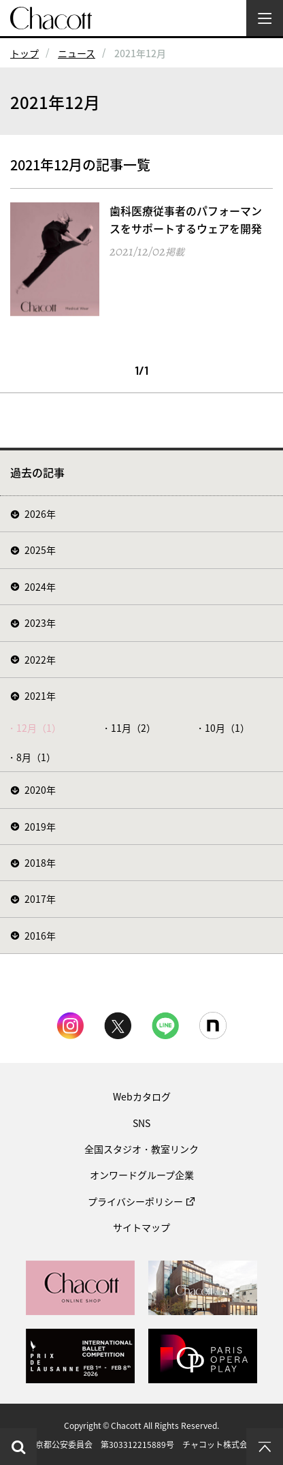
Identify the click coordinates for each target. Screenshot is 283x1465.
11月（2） (133, 728)
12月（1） (38, 728)
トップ (24, 53)
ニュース (76, 53)
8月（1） (36, 757)
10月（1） (227, 728)
